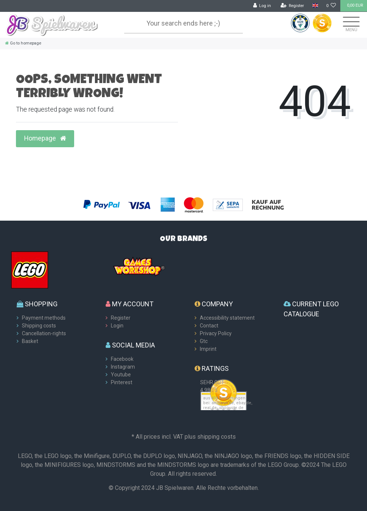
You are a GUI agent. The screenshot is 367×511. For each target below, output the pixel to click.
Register (120, 318)
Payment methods (44, 318)
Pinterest (121, 382)
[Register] (292, 6)
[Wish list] (331, 6)
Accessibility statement (227, 318)
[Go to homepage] (23, 43)
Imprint (208, 349)
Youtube (121, 375)
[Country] (315, 5)
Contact (209, 326)
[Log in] (262, 6)
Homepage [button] (45, 138)
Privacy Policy (216, 333)
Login (117, 326)
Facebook (122, 359)
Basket (30, 341)
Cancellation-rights (44, 333)
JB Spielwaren (175, 487)
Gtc (204, 341)
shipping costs (216, 436)
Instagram (123, 367)
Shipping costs (39, 326)
